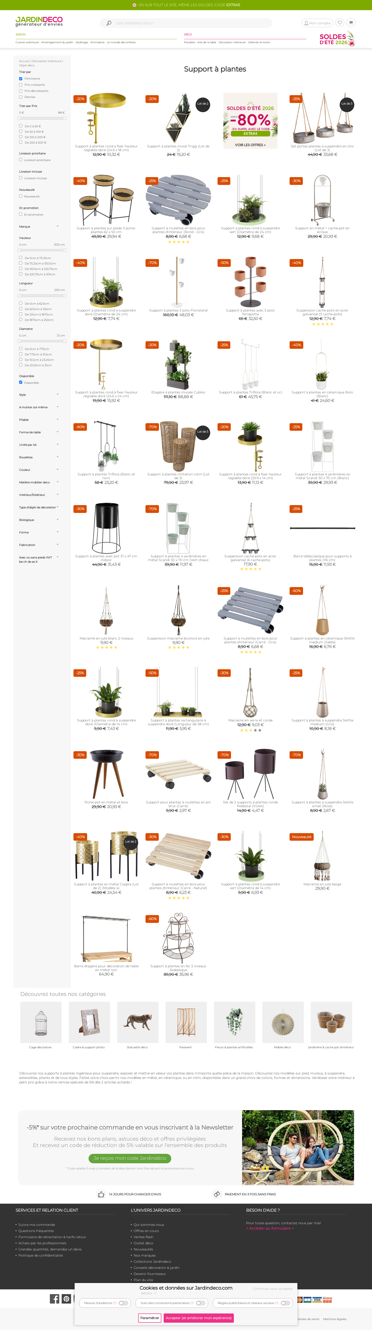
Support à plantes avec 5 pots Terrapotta (250, 312)
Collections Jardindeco (152, 1261)
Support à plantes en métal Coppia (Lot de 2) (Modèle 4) (106, 886)
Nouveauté (29, 196)
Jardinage (82, 42)
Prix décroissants (36, 91)
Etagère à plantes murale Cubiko (178, 392)
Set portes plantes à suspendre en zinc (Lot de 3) (322, 148)
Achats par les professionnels (42, 1243)
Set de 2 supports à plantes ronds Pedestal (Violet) (250, 804)
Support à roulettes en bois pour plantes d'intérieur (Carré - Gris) (250, 640)
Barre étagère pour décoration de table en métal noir (106, 968)
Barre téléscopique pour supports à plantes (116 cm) (322, 558)
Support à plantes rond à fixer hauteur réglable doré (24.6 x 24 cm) (106, 394)
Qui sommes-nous (149, 1225)
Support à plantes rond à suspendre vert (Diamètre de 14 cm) (250, 886)
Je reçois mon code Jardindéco (130, 1158)
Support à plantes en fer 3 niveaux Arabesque (178, 968)
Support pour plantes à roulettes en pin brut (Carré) (178, 804)
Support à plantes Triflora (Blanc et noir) (106, 476)
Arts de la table (206, 42)
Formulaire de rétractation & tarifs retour (52, 1237)
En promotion (31, 214)
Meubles (189, 42)
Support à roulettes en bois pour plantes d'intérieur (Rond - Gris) (178, 230)
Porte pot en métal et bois (106, 802)
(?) (114, 1303)
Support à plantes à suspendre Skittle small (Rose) (322, 804)
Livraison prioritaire (35, 160)
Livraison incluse (33, 178)
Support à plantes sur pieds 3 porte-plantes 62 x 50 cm (106, 230)
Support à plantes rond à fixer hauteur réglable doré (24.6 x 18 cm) (106, 148)
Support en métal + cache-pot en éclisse (322, 230)
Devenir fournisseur (150, 1274)
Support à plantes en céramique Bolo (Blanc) (322, 394)
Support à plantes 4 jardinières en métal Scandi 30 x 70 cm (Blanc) (322, 476)
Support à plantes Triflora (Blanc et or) (250, 392)
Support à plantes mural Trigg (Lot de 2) (178, 148)
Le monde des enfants (121, 42)
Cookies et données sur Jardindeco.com (186, 1288)
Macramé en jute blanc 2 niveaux (106, 638)
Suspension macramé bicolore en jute (178, 638)
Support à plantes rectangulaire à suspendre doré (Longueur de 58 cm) (178, 722)
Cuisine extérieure (27, 42)
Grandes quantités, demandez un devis (50, 1249)
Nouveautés (143, 1249)
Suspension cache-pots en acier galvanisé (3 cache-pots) (322, 312)
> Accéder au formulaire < (270, 1228)
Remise (30, 97)
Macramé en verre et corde (250, 720)
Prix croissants (35, 84)
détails (149, 1293)
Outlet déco (143, 1243)
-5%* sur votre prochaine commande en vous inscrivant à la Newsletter (129, 1127)
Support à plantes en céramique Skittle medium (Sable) (322, 640)
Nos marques (145, 1255)
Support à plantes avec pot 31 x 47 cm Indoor (106, 558)
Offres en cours (146, 1231)
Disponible (29, 382)
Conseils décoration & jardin (157, 1268)
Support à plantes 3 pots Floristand (178, 310)
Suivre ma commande (36, 1225)
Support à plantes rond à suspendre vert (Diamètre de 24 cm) (250, 230)
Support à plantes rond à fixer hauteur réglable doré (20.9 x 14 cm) (250, 476)
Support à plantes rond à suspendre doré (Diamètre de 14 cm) (106, 722)
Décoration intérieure (232, 42)
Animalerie (97, 42)
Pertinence (32, 78)
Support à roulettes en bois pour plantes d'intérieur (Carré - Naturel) (178, 886)
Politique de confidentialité (40, 1255)
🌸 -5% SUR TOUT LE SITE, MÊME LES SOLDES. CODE (186, 5)
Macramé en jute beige (322, 884)
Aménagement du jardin (57, 42)
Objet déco (26, 65)
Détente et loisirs (259, 42)
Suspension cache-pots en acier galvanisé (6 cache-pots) (250, 558)
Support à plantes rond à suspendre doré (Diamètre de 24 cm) (106, 312)
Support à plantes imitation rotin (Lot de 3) (178, 476)
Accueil (24, 61)
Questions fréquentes (36, 1231)
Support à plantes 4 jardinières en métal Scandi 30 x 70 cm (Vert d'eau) (178, 558)
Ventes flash (143, 1237)
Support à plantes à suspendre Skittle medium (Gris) (322, 722)
